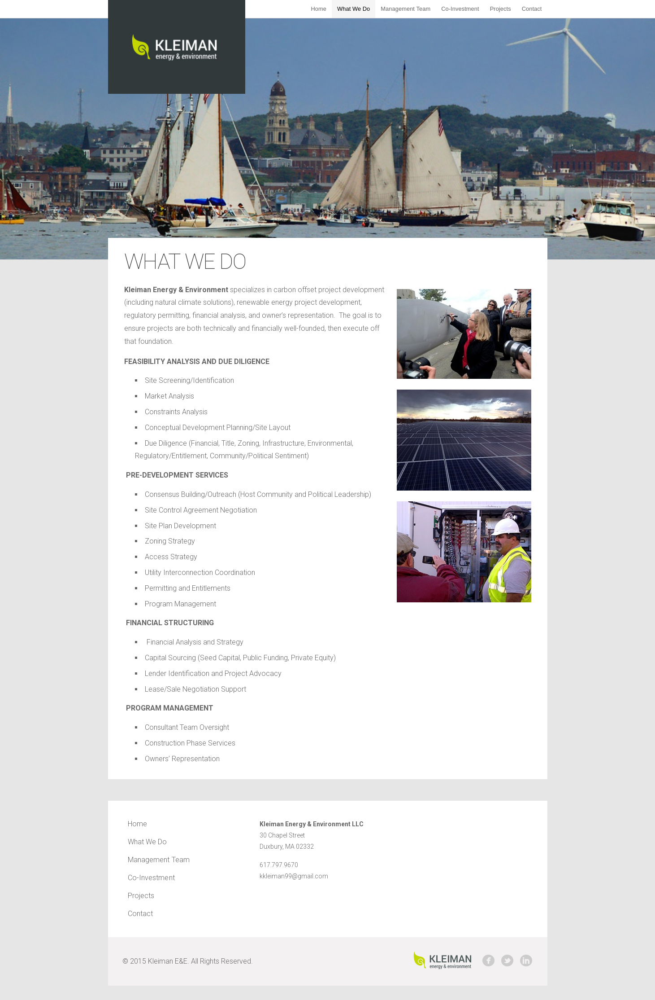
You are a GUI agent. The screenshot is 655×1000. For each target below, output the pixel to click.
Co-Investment (460, 8)
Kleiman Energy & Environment (176, 47)
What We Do (353, 8)
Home (318, 8)
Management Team (405, 8)
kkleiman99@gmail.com (294, 876)
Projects (500, 8)
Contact (532, 8)
